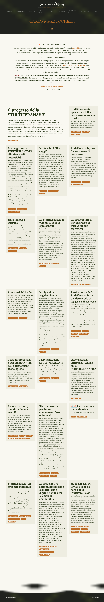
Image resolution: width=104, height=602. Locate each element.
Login (95, 11)
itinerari (12, 521)
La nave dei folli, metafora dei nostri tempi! (20, 409)
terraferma (75, 529)
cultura (29, 435)
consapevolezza (14, 211)
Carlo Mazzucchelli (48, 7)
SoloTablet (76, 48)
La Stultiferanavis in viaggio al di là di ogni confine (52, 222)
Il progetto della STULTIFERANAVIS (26, 112)
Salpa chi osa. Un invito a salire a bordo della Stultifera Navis (81, 488)
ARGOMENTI (20, 11)
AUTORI (52, 11)
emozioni (43, 546)
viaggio (42, 266)
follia (22, 435)
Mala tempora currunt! (16, 221)
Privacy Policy (95, 597)
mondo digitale (14, 438)
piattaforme (44, 549)
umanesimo (75, 134)
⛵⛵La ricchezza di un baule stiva (83, 408)
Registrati (85, 11)
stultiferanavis (25, 516)
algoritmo (52, 546)
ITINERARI (32, 11)
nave (86, 526)
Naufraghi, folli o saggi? (49, 150)
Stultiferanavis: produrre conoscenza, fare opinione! (49, 411)
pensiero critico (77, 184)
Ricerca (62, 11)
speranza (86, 131)
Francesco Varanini (60, 7)
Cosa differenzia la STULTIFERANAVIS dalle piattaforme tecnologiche (20, 364)
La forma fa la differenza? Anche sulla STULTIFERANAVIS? (83, 364)
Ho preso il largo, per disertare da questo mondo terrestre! (81, 224)
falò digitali (25, 438)
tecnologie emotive (46, 552)
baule (73, 416)
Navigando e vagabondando (48, 294)
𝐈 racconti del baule (20, 292)
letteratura (83, 333)
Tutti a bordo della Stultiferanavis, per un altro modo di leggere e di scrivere (83, 297)
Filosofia (23, 248)
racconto (54, 263)
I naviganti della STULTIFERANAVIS (51, 361)
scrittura (75, 336)
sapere (42, 193)
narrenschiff (13, 140)
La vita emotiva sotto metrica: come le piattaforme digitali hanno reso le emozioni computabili (51, 491)
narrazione (12, 251)
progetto (75, 531)
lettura (74, 333)
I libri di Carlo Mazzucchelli (52, 86)
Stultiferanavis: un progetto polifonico (19, 485)
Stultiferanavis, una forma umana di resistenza (83, 151)
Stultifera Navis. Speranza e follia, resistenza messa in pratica (83, 114)
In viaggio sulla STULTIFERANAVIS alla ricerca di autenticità (20, 153)
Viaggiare (12, 209)
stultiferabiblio (14, 519)
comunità (54, 473)
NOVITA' (9, 11)
